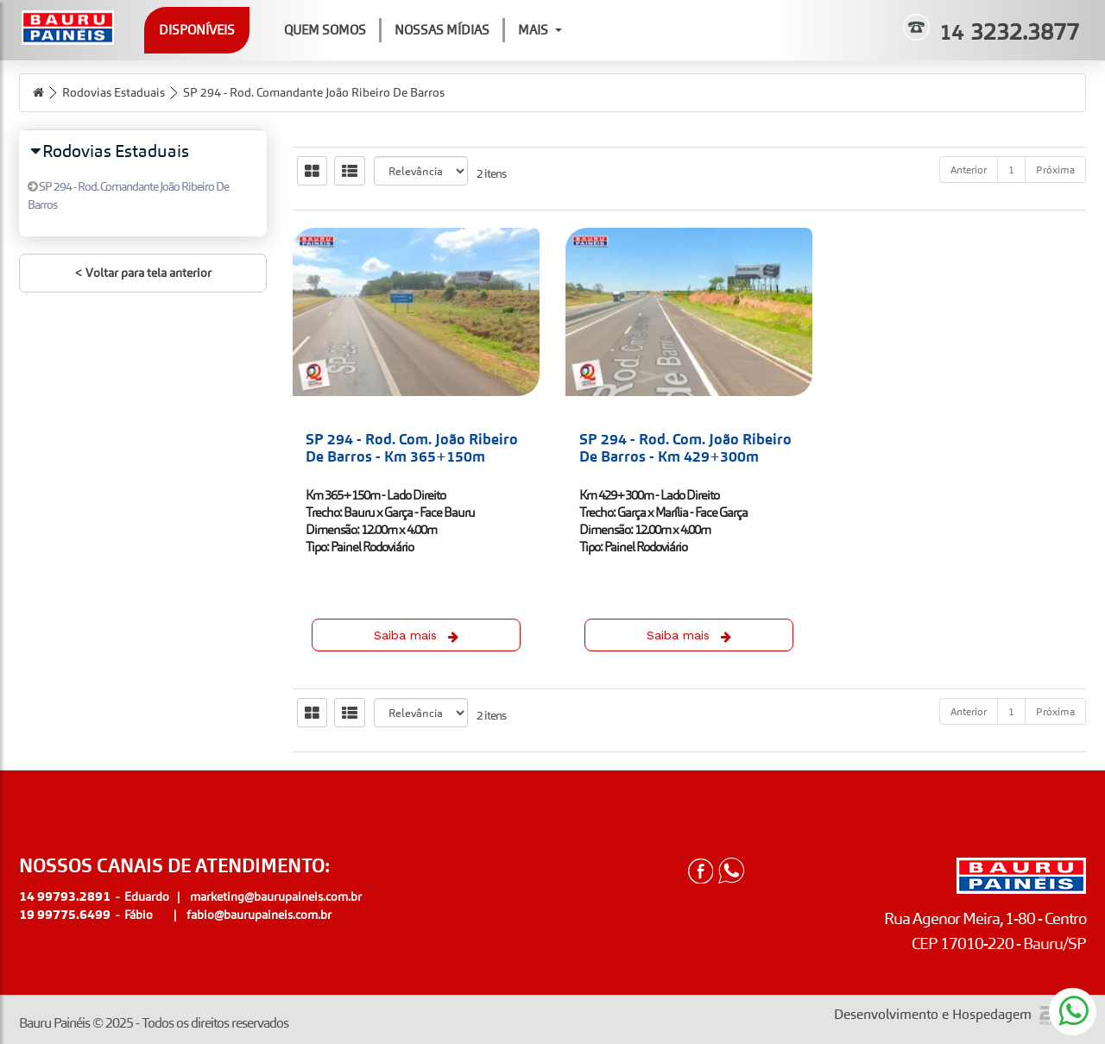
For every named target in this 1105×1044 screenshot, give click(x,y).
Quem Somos (325, 30)
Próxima (1055, 169)
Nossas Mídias (442, 30)
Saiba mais (416, 635)
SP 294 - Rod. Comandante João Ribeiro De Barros (314, 92)
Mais (540, 30)
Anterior (968, 169)
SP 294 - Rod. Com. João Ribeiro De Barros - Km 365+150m (412, 448)
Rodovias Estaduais (113, 92)
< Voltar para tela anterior (143, 272)
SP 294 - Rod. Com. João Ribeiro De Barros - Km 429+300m (685, 448)
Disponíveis (197, 30)
